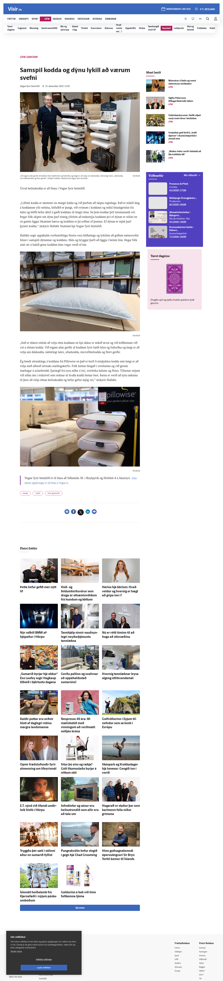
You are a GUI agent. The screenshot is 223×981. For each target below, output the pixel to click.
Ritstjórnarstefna (50, 930)
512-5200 (51, 919)
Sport (177, 915)
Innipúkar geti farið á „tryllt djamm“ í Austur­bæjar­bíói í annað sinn (182, 136)
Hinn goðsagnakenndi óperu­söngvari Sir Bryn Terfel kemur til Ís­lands (120, 822)
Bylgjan (202, 927)
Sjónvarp (179, 927)
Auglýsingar (48, 922)
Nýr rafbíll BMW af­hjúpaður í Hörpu (39, 626)
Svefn (40, 494)
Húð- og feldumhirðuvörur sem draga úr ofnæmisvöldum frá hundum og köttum (77, 591)
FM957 (202, 931)
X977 (201, 935)
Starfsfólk (47, 938)
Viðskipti (179, 911)
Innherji (203, 907)
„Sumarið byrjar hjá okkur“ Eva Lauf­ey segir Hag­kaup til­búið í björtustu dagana (36, 664)
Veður (202, 923)
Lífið (177, 919)
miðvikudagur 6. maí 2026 (178, 9)
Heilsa (26, 494)
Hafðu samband (50, 926)
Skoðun (178, 923)
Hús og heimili (58, 494)
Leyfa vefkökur (62, 968)
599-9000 (18, 937)
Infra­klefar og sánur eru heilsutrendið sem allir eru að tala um (78, 780)
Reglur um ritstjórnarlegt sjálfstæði (21, 920)
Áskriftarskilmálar (50, 934)
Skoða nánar (16, 959)
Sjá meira (80, 867)
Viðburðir (203, 919)
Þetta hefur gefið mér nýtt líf (34, 588)
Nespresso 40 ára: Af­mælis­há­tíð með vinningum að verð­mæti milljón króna (77, 706)
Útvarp (178, 931)
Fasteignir (203, 911)
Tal (200, 939)
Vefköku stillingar (25, 968)
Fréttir (178, 907)
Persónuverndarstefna (20, 925)
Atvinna (202, 915)
